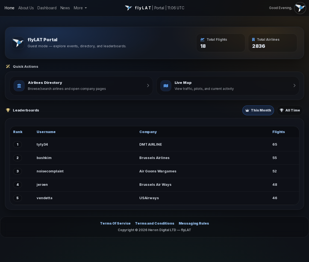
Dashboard (47, 8)
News (65, 8)
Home (9, 8)
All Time (290, 110)
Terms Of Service (115, 223)
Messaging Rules (194, 223)
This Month (258, 110)
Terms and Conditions (154, 223)
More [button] (79, 8)
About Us (26, 8)
